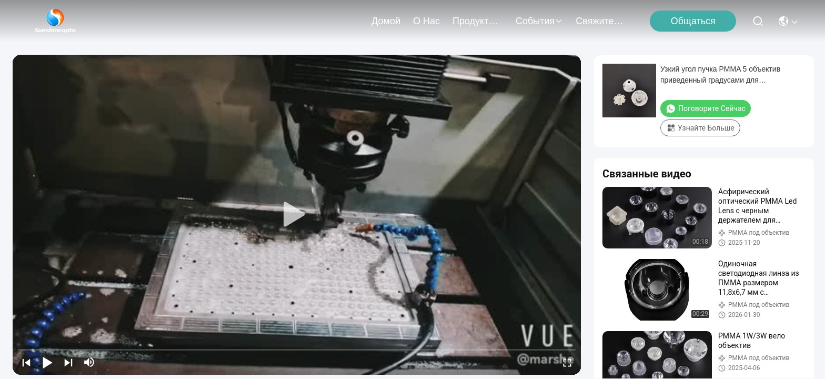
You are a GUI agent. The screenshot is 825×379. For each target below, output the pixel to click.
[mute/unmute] (89, 362)
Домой (385, 21)
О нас (426, 21)
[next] (68, 362)
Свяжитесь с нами (601, 21)
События (539, 21)
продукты (477, 21)
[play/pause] (47, 362)
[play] (297, 215)
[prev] (26, 362)
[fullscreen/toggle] (567, 362)
